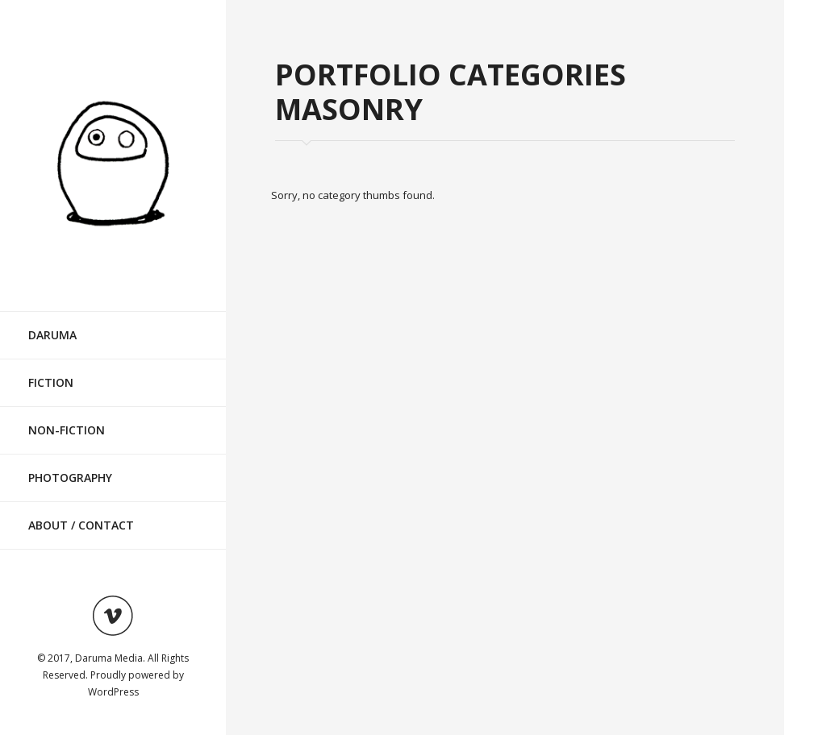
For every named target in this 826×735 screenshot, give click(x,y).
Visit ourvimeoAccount (113, 616)
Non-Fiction (66, 430)
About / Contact (81, 525)
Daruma (52, 335)
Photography (70, 477)
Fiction (50, 382)
